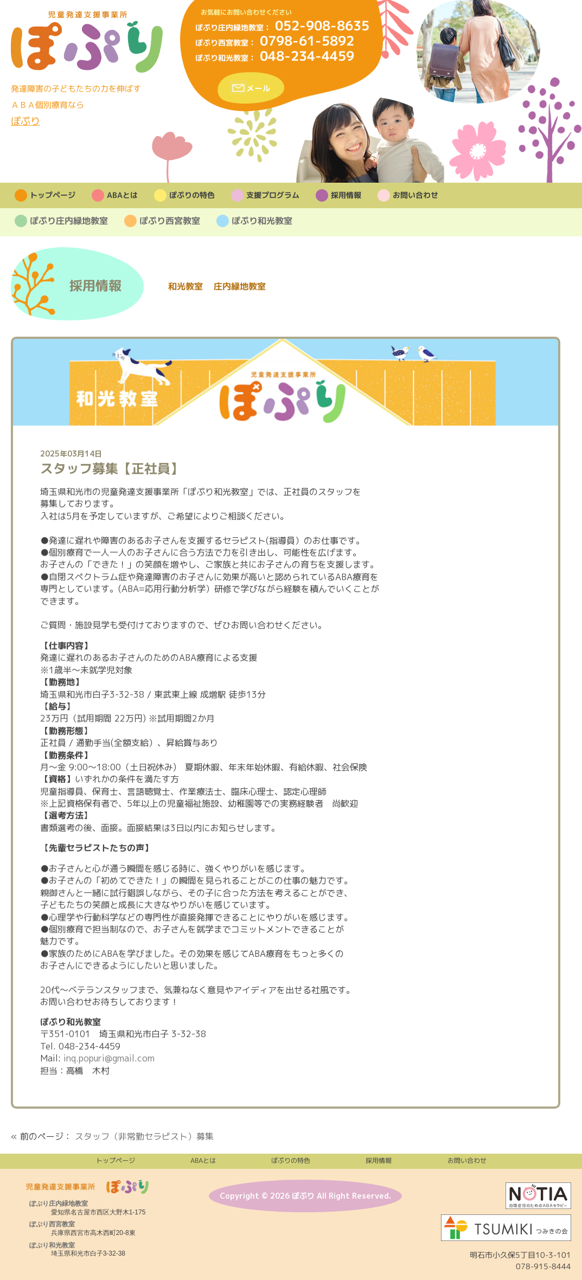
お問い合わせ (415, 196)
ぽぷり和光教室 (221, 58)
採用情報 (345, 196)
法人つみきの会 (506, 1227)
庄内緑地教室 (240, 286)
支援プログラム (272, 196)
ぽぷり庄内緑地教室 (229, 27)
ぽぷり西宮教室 (221, 42)
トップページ (52, 196)
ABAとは (121, 196)
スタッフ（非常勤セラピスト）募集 (144, 1136)
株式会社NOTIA (538, 1195)
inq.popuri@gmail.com (109, 1058)
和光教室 (185, 286)
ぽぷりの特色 (191, 196)
